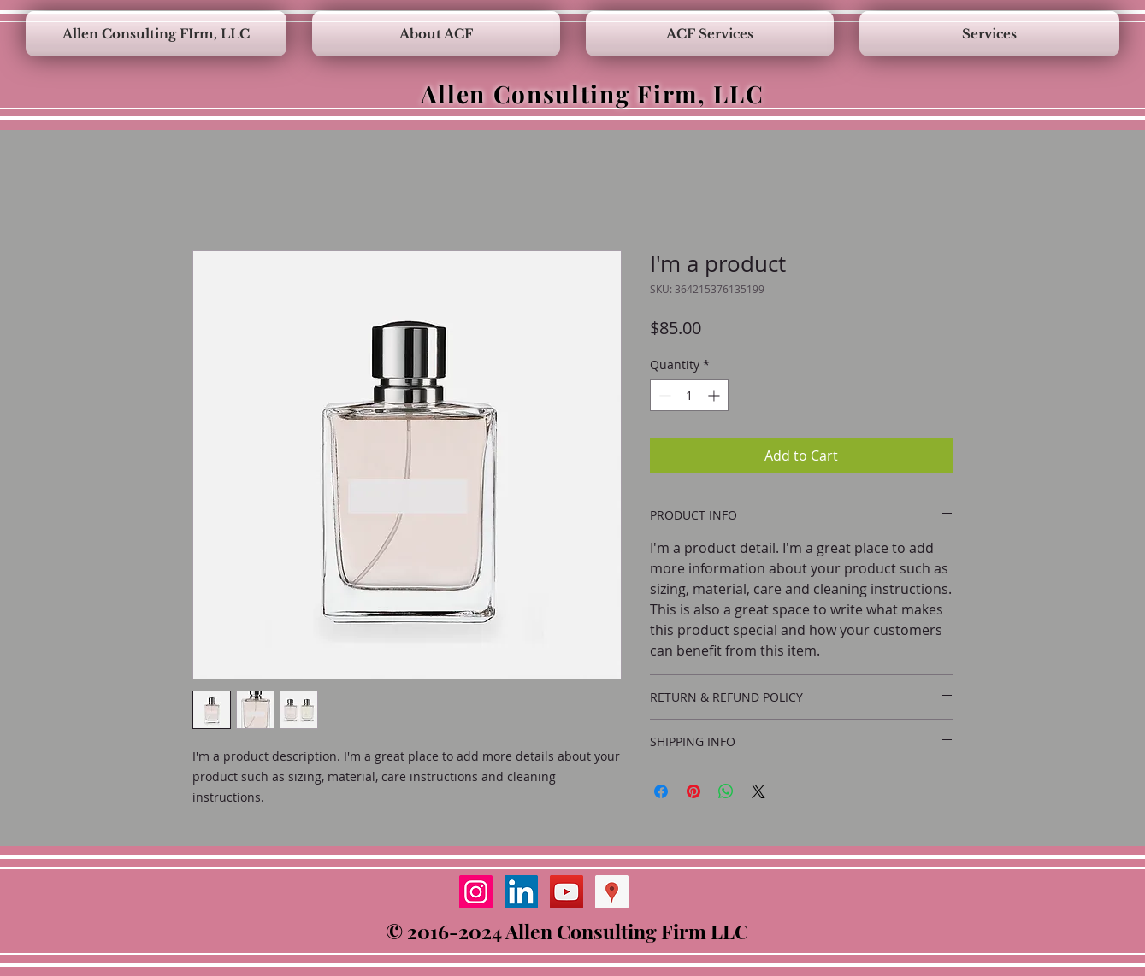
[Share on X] (758, 791)
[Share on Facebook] (661, 791)
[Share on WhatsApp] (726, 791)
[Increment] (715, 395)
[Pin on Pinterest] (693, 791)
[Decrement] (663, 395)
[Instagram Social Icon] (476, 891)
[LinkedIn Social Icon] (521, 891)
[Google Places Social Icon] (612, 891)
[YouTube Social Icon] (566, 891)
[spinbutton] (689, 395)
